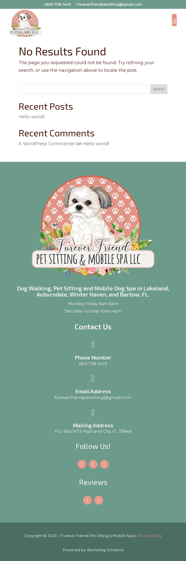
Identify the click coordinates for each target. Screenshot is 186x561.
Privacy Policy (149, 535)
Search (159, 89)
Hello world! (32, 116)
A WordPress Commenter (47, 143)
